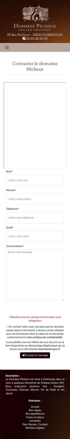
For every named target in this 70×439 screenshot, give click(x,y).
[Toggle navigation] (7, 47)
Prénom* (11, 190)
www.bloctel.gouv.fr (49, 349)
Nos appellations (35, 413)
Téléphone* (12, 208)
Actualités (35, 420)
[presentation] (30, 309)
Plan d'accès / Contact (35, 424)
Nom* (9, 171)
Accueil (35, 406)
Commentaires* (15, 246)
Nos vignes (35, 410)
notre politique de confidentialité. (44, 337)
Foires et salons (35, 417)
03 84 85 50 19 (35, 38)
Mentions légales (34, 427)
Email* (9, 227)
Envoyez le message (35, 355)
